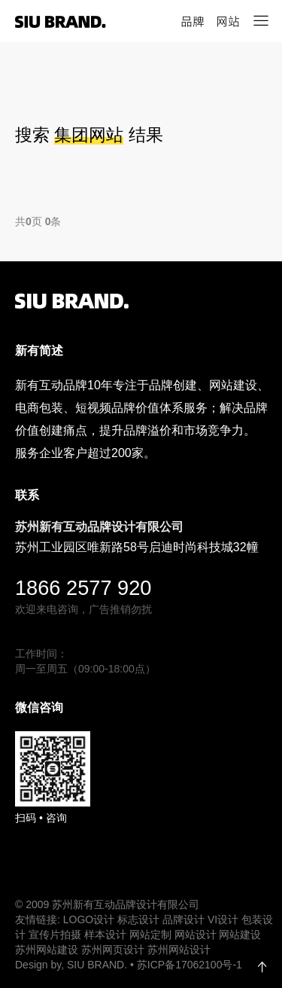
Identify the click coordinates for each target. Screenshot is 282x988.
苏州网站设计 (179, 950)
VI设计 (223, 919)
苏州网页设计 (112, 950)
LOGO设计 (88, 919)
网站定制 (150, 935)
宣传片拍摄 (55, 935)
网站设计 (195, 935)
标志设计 (138, 919)
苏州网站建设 (46, 950)
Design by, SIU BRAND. (72, 965)
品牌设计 (183, 919)
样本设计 (105, 935)
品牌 (192, 21)
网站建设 (240, 935)
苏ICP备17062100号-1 (189, 965)
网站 (228, 21)
